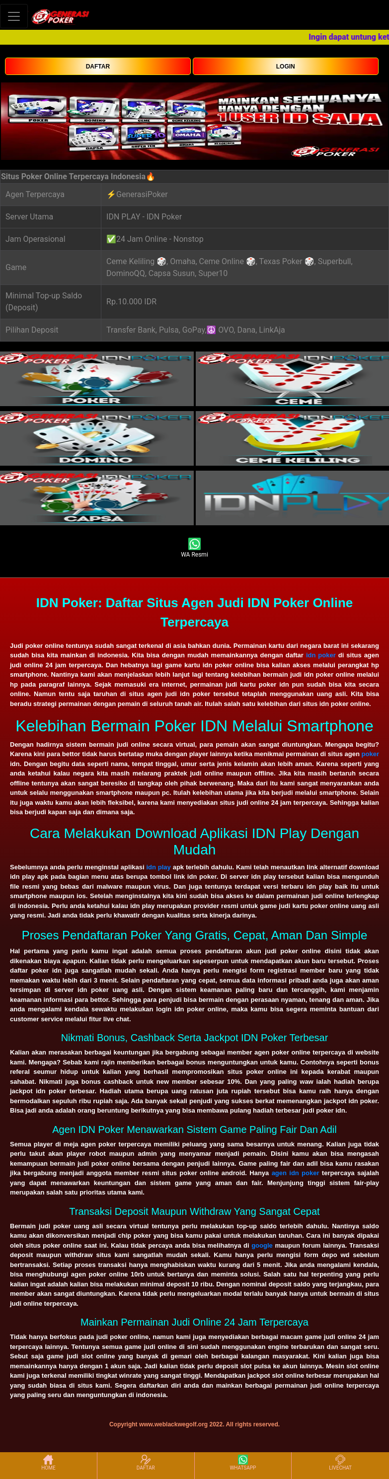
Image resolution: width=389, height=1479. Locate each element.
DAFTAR (98, 66)
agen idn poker (295, 1173)
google (262, 1245)
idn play (158, 867)
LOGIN (285, 66)
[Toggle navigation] (14, 16)
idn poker (321, 655)
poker (370, 754)
